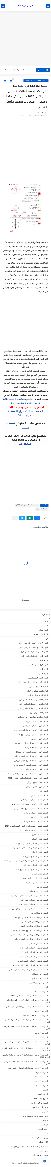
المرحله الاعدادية (41, 1081)
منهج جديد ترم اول (40, 1155)
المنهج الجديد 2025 (40, 1098)
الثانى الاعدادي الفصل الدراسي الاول (33, 700)
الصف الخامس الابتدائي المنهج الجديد (33, 904)
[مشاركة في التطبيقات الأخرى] (15, 518)
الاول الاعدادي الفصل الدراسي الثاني (33, 647)
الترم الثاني (43, 673)
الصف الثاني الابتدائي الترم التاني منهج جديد (30, 848)
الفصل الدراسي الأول (39, 974)
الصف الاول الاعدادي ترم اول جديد (34, 769)
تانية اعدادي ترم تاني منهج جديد (35, 1116)
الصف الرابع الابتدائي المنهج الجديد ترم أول (31, 939)
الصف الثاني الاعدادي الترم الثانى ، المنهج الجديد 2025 (26, 861)
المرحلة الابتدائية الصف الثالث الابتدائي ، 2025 (29, 996)
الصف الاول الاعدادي (39, 739)
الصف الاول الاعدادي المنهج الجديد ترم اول (31, 761)
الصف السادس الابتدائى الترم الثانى (33, 956)
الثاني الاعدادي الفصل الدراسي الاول (33, 704)
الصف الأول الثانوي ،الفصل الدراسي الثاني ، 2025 (28, 778)
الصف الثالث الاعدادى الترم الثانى (36, 80)
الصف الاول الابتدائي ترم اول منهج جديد (32, 734)
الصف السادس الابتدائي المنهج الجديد (33, 961)
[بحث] (3, 6)
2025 (46, 621)
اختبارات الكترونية (41, 634)
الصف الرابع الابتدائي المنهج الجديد (34, 926)
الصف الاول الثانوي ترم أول (37, 782)
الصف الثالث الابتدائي (39, 795)
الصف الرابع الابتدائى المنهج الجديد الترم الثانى (29, 935)
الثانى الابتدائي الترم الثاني (37, 695)
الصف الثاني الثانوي (40, 874)
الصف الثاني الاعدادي (39, 852)
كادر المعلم (43, 1142)
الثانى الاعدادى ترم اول (39, 713)
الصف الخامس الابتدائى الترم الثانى (34, 900)
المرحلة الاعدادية (41, 509)
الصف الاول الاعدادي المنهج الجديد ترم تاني (30, 765)
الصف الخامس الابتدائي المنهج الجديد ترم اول (30, 909)
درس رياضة (25, 5)
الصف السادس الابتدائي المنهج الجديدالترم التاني (28, 970)
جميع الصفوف (42, 1129)
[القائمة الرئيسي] (48, 6)
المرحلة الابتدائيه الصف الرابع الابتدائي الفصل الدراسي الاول (27, 1021)
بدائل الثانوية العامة (40, 1107)
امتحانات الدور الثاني (39, 1103)
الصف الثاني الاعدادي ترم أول (36, 865)
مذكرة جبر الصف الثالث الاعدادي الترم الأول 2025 (28, 1146)
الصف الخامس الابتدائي (38, 891)
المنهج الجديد (42, 1094)
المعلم (45, 1090)
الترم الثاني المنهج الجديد (38, 678)
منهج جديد (44, 1151)
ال (47, 639)
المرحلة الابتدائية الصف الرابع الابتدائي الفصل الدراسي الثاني (27, 1001)
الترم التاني (43, 669)
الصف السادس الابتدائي (38, 943)
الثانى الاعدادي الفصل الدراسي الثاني (33, 708)
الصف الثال (43, 791)
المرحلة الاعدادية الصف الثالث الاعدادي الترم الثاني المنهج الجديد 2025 (26, 1056)
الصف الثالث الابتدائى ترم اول (36, 813)
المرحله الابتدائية (41, 1077)
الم (46, 987)
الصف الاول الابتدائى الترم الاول (35, 726)
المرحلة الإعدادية (41, 1033)
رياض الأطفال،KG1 (40, 1138)
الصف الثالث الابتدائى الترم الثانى (34, 800)
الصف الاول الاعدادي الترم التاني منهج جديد (30, 743)
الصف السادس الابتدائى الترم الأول (34, 948)
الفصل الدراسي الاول (39, 978)
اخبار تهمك (43, 630)
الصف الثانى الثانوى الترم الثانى (35, 878)
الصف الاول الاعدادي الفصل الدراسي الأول (31, 752)
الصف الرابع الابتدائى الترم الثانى (35, 922)
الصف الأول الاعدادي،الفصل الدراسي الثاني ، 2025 (27, 774)
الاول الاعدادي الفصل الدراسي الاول (33, 643)
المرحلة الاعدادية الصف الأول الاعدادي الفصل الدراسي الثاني (27, 1043)
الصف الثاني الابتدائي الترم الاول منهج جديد (31, 843)
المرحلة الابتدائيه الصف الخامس (35, 1015)
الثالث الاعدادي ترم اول (38, 686)
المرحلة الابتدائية (41, 991)
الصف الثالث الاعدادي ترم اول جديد (34, 830)
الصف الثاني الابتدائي (39, 839)
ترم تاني (44, 1125)
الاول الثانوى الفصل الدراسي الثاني (34, 656)
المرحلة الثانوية (42, 1072)
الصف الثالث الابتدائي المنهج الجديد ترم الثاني (29, 804)
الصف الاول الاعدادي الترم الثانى (35, 747)
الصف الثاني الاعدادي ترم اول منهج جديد (32, 869)
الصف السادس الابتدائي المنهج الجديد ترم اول (30, 965)
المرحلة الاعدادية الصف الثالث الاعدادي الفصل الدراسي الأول (27, 1062)
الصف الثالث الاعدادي (39, 817)
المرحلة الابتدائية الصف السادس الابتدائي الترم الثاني (27, 1007)
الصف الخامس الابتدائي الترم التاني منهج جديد (29, 896)
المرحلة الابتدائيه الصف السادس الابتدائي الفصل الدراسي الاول (26, 1027)
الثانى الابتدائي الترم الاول (37, 691)
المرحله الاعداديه (41, 1085)
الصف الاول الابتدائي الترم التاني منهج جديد (31, 730)
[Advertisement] (25, 39)
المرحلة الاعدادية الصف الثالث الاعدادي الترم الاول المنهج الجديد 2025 (26, 1049)
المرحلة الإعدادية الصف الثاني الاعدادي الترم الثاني (28, 1068)
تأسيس (45, 1112)
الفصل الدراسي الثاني (39, 983)
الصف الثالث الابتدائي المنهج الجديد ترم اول (30, 808)
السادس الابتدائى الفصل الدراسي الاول (32, 717)
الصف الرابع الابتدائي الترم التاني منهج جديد (30, 917)
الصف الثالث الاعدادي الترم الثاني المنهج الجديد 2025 (26, 826)
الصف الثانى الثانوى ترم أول (37, 882)
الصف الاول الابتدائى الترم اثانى (35, 721)
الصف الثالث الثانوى (40, 835)
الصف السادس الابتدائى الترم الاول (34, 952)
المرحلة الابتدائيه (41, 1011)
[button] (37, 518)
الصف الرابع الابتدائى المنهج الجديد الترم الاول (30, 930)
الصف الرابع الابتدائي (39, 913)
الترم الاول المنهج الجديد (38, 665)
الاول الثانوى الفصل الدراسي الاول (34, 652)
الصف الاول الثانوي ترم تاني (37, 787)
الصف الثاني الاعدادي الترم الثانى (34, 856)
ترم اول (45, 1120)
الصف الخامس (42, 887)
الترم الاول (43, 660)
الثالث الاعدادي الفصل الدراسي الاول (33, 682)
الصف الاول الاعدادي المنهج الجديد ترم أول (31, 756)
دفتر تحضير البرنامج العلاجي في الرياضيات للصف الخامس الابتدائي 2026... (18, 70)
